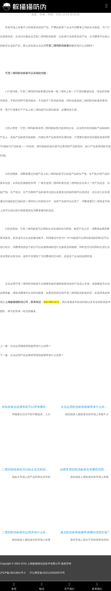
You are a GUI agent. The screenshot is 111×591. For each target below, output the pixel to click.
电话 (42, 586)
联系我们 (97, 586)
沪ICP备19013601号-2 (13, 572)
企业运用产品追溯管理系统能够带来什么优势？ (37, 355)
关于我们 (69, 586)
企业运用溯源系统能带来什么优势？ (30, 345)
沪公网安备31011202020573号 (47, 572)
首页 (14, 586)
